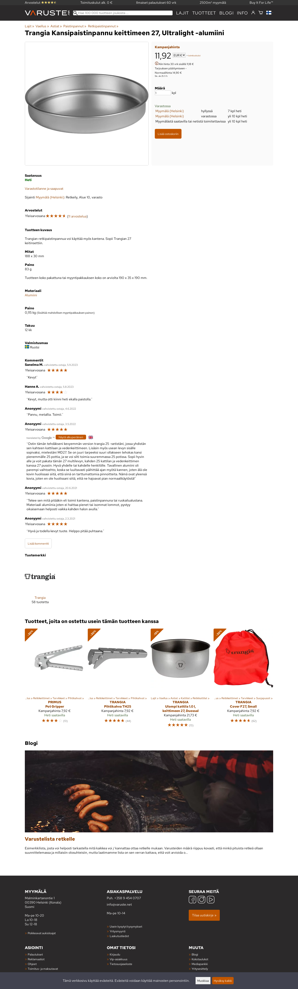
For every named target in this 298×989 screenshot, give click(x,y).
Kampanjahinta (167, 47)
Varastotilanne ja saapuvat (44, 188)
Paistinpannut (74, 26)
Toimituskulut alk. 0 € (96, 2)
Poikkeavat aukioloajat (42, 933)
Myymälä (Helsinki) (169, 111)
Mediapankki (200, 964)
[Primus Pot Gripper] (54, 680)
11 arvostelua (77, 216)
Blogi (195, 954)
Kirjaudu (115, 954)
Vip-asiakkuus (118, 959)
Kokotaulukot (200, 959)
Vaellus (42, 26)
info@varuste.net (119, 904)
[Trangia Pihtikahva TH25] (117, 680)
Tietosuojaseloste (121, 964)
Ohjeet (32, 964)
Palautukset (35, 954)
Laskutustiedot (119, 936)
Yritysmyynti (117, 931)
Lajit (182, 13)
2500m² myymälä (213, 2)
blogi (226, 13)
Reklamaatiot (36, 959)
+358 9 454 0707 (127, 898)
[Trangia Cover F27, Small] (243, 680)
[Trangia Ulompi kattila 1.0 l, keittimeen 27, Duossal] (180, 680)
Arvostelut (41, 2)
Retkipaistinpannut (103, 26)
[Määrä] (163, 92)
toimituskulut (194, 55)
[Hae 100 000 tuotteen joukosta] (123, 13)
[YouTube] (210, 900)
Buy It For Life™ (261, 2)
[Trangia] (40, 586)
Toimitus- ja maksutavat (43, 969)
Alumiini (31, 295)
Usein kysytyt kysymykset (126, 926)
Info (242, 13)
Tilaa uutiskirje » (204, 915)
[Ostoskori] (260, 13)
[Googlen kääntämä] (39, 437)
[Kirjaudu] (253, 12)
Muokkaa (203, 981)
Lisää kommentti (38, 543)
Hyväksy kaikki (223, 981)
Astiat (56, 26)
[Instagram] (201, 900)
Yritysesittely (200, 969)
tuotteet (204, 13)
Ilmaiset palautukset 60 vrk (156, 2)
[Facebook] (192, 900)
